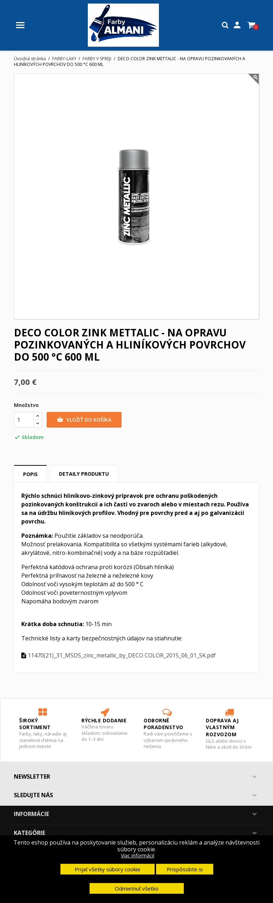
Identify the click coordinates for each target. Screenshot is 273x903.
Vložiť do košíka (84, 419)
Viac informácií (137, 855)
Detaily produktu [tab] (84, 473)
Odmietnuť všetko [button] (137, 888)
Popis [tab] (30, 474)
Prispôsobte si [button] (185, 869)
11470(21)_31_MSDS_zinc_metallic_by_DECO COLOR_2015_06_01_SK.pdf (122, 655)
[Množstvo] (24, 420)
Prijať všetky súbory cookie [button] (107, 869)
